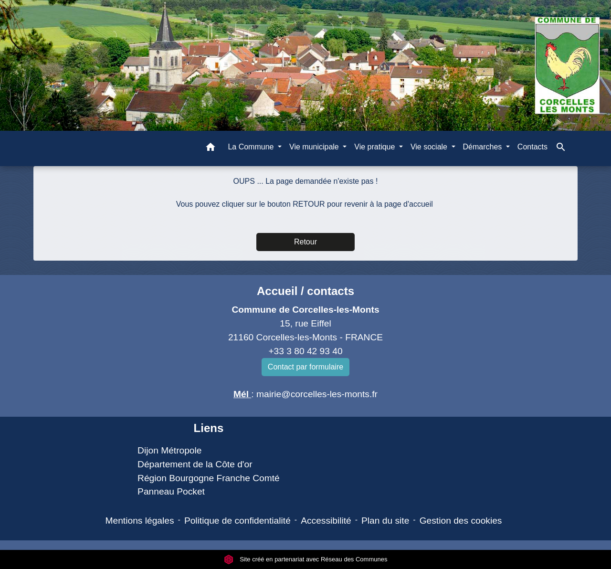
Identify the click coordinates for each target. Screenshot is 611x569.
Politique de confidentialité (237, 521)
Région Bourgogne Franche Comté (208, 478)
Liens (209, 427)
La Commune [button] (252, 147)
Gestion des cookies (461, 521)
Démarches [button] (483, 147)
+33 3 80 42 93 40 (305, 351)
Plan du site (385, 521)
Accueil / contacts (305, 290)
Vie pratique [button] (375, 147)
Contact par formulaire (305, 367)
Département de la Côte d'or (194, 464)
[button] (210, 148)
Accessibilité (326, 521)
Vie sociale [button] (430, 147)
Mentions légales (139, 521)
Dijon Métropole (169, 450)
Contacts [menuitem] (532, 147)
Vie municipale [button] (315, 147)
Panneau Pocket (171, 491)
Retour (305, 242)
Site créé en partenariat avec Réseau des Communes (306, 559)
